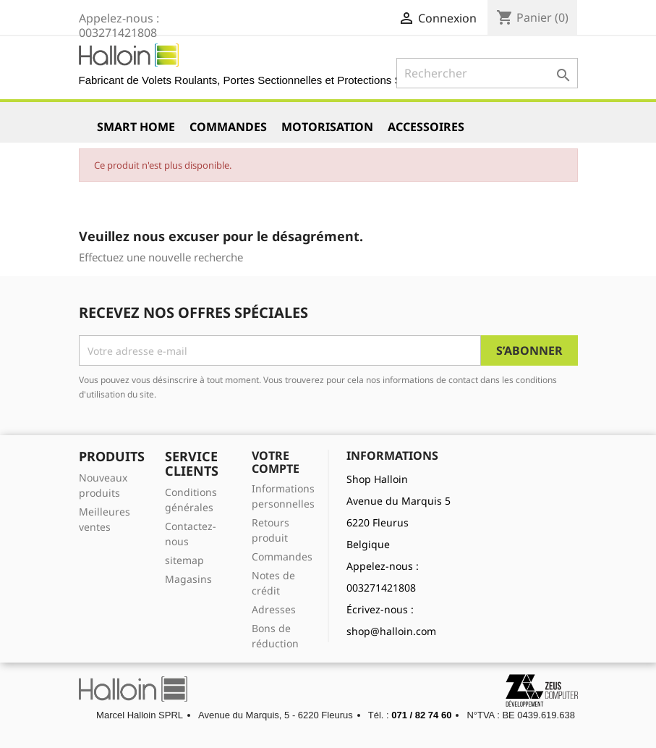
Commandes (228, 127)
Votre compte (275, 461)
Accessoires (426, 127)
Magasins (188, 579)
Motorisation (327, 127)
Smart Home (136, 127)
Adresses (274, 609)
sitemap (184, 560)
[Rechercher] (487, 73)
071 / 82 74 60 (421, 715)
